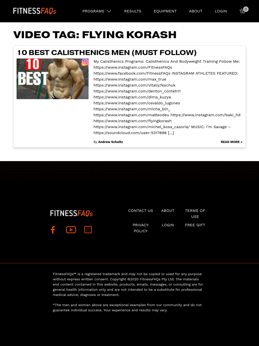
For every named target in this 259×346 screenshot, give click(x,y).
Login (221, 11)
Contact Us (140, 210)
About (195, 11)
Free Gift (195, 225)
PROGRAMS (93, 11)
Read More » (231, 142)
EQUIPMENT (165, 11)
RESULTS (132, 11)
